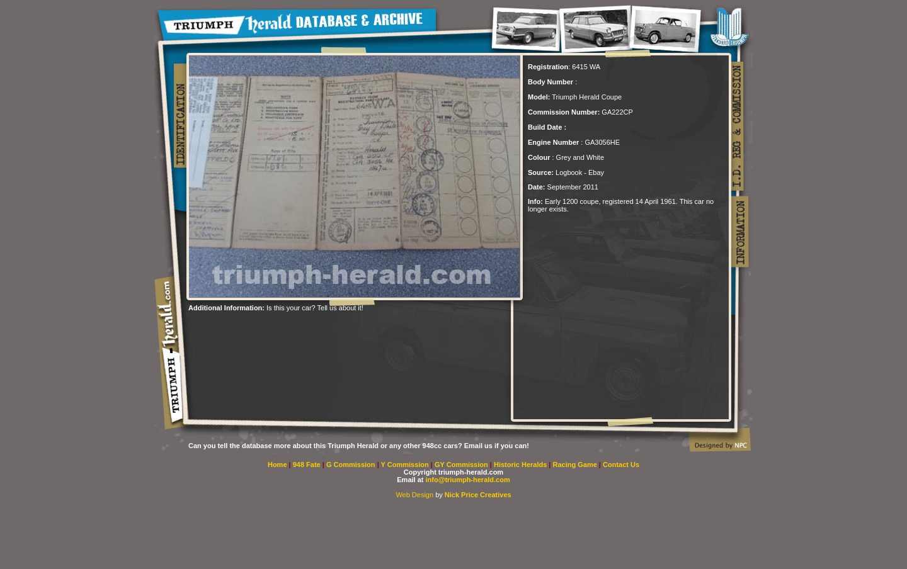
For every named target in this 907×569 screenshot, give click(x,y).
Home (277, 464)
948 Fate (307, 464)
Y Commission (406, 464)
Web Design (414, 495)
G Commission (351, 464)
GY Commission (461, 464)
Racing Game (576, 464)
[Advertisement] (335, 330)
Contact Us (621, 464)
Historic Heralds (521, 464)
